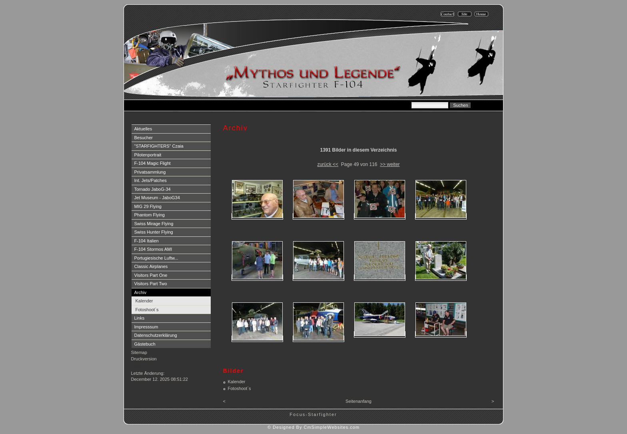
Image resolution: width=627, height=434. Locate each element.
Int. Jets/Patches (150, 180)
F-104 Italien (146, 240)
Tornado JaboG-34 (152, 189)
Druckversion (144, 358)
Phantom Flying (149, 214)
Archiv (140, 292)
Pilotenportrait (148, 154)
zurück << (327, 164)
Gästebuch (145, 344)
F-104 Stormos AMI (153, 249)
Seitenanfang (358, 401)
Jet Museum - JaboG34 (157, 197)
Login (137, 366)
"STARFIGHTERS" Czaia (159, 146)
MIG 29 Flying (148, 206)
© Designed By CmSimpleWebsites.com (313, 427)
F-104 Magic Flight (152, 163)
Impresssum (146, 326)
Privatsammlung (150, 172)
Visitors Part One (151, 275)
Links (139, 318)
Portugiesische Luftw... (156, 258)
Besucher (143, 137)
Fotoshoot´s (147, 309)
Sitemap (139, 352)
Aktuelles (143, 128)
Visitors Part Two (150, 283)
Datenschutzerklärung (155, 335)
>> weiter (389, 164)
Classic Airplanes (151, 266)
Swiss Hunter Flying (153, 232)
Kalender (144, 300)
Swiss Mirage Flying (154, 223)
